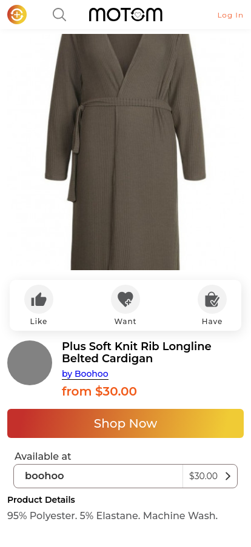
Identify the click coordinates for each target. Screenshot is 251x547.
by (85, 373)
